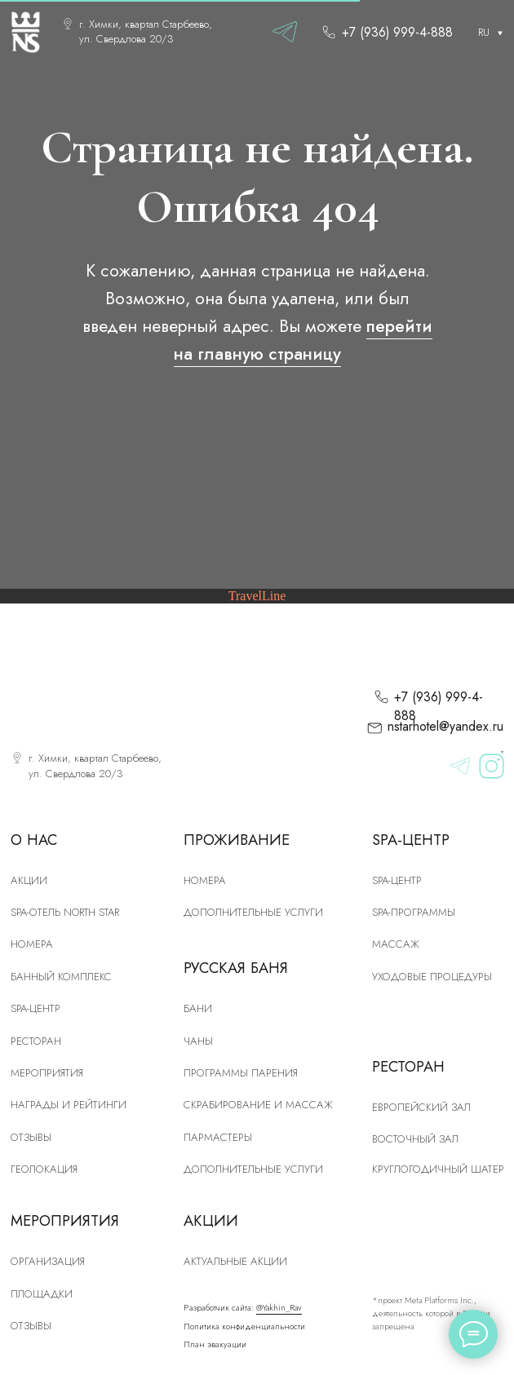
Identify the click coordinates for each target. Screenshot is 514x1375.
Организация (48, 1261)
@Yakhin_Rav (279, 1308)
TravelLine (257, 596)
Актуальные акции (235, 1261)
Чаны (198, 1041)
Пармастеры (218, 1137)
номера (32, 944)
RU (484, 32)
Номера (205, 880)
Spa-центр (397, 880)
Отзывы (31, 1137)
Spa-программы (413, 912)
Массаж (395, 944)
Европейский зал (421, 1107)
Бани (198, 1008)
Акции (29, 880)
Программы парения (241, 1073)
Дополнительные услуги (253, 912)
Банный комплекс (61, 976)
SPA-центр (35, 1008)
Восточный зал (415, 1139)
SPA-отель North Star (65, 912)
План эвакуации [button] (215, 1344)
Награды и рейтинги (68, 1104)
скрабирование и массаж (258, 1104)
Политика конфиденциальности (244, 1326)
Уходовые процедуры (432, 976)
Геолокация (44, 1169)
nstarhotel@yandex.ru (445, 726)
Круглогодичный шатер (438, 1169)
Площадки (42, 1294)
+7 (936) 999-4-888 (397, 32)
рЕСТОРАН (36, 1041)
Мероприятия (47, 1073)
